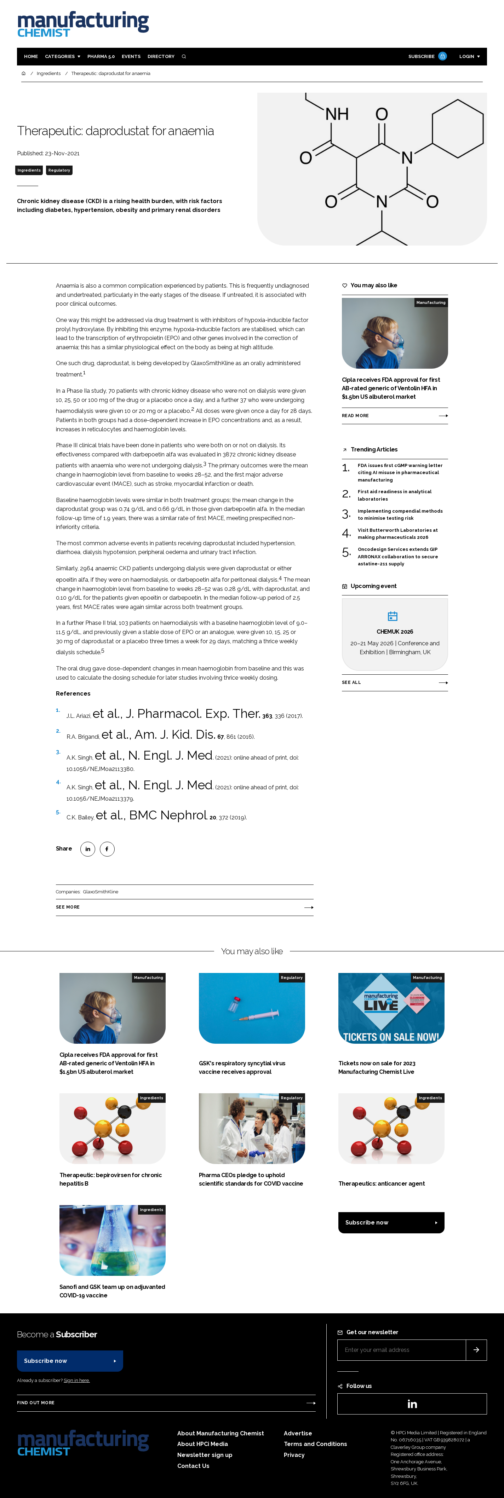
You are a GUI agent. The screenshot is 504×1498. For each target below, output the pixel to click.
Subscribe (426, 56)
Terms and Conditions (315, 1444)
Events (131, 56)
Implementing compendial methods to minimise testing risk (400, 514)
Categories (60, 56)
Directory (161, 56)
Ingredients (29, 170)
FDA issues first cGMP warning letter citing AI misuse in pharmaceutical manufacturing (400, 473)
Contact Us (193, 1466)
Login (466, 56)
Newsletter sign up (205, 1455)
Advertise (298, 1433)
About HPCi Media (202, 1444)
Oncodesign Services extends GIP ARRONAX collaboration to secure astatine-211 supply (398, 556)
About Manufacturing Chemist (220, 1433)
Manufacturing (431, 302)
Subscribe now (366, 1222)
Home (31, 56)
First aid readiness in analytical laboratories (394, 494)
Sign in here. (77, 1380)
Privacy (294, 1455)
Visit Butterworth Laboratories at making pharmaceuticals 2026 (398, 533)
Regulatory (59, 170)
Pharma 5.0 (101, 56)
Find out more (36, 1402)
